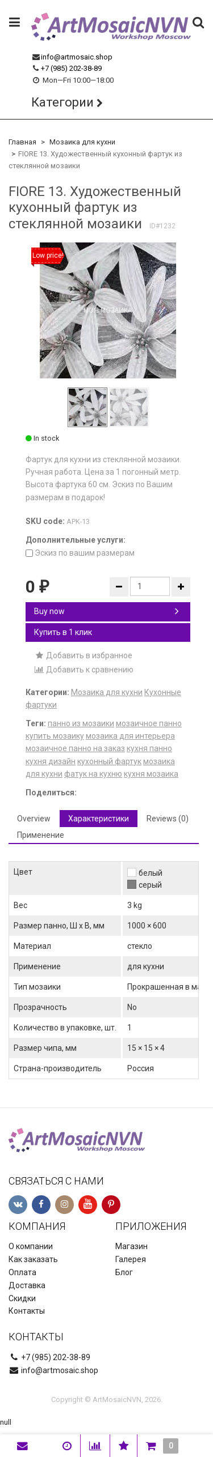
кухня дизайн (51, 761)
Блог (124, 1272)
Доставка (27, 1285)
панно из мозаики (81, 723)
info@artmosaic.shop (76, 57)
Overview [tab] (34, 818)
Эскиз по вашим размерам (80, 552)
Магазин (131, 1246)
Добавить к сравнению (83, 669)
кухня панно (149, 748)
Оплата (22, 1272)
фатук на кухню (93, 773)
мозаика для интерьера (130, 735)
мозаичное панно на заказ (75, 748)
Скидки (22, 1298)
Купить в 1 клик (63, 632)
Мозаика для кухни (82, 142)
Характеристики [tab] (98, 818)
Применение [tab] (40, 835)
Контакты (27, 1310)
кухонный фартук (109, 761)
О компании (31, 1246)
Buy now (106, 611)
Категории (62, 102)
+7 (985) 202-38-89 (71, 68)
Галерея (130, 1259)
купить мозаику (55, 735)
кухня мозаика (151, 773)
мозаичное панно (149, 723)
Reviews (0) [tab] (168, 818)
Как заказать (33, 1259)
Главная (22, 142)
